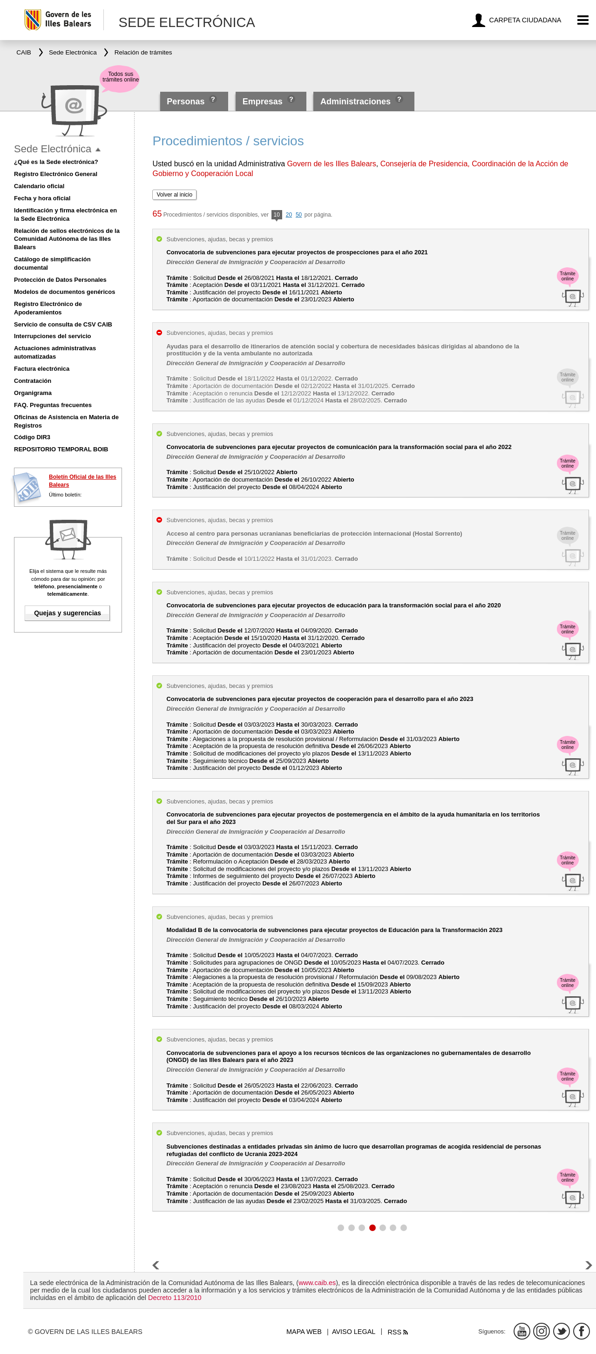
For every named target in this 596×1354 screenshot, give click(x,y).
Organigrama (33, 392)
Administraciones (355, 101)
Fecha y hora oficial (42, 198)
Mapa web (304, 1331)
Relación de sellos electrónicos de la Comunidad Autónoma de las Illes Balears (67, 239)
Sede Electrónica (52, 149)
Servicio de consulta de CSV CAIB (63, 324)
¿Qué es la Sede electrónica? (56, 161)
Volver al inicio (174, 194)
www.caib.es (317, 1282)
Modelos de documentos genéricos (64, 291)
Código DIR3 (32, 437)
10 (276, 215)
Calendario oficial (39, 186)
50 (299, 215)
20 (289, 215)
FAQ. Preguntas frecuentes (53, 404)
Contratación (32, 380)
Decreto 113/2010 (174, 1297)
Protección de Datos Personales (60, 279)
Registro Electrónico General (55, 173)
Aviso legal (353, 1331)
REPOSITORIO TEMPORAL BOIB (61, 449)
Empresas (263, 101)
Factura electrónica (41, 368)
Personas (187, 101)
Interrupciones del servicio (52, 336)
